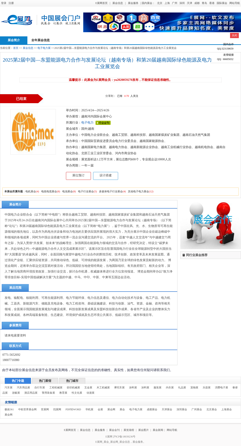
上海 (167, 3)
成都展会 (152, 409)
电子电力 (87, 122)
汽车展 (8, 387)
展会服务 (133, 3)
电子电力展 (44, 48)
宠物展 (194, 387)
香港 (211, 3)
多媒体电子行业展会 (111, 191)
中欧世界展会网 (27, 409)
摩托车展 (119, 387)
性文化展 (77, 392)
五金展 (88, 387)
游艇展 (16, 392)
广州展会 (196, 409)
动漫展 (90, 392)
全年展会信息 (40, 40)
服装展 (157, 387)
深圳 (182, 3)
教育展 (63, 392)
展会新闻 (158, 430)
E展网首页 (101, 3)
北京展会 (211, 409)
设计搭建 (105, 175)
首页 (15, 48)
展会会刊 (114, 430)
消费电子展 (221, 387)
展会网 (111, 409)
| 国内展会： (148, 3)
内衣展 (170, 387)
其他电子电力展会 (138, 191)
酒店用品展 (30, 392)
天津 (189, 3)
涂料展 (133, 387)
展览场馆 (129, 430)
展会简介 (14, 40)
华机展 (89, 409)
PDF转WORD (73, 409)
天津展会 (167, 409)
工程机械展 (55, 387)
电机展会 (30, 191)
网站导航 (234, 3)
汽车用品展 (23, 387)
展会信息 (117, 3)
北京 (159, 3)
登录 (3, 3)
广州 (174, 3)
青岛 (204, 3)
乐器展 (207, 387)
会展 (100, 409)
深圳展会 (182, 409)
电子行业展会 (86, 191)
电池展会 (67, 191)
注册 (11, 3)
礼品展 (182, 387)
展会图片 (143, 430)
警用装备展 (48, 392)
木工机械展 (103, 387)
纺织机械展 (73, 387)
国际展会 (222, 3)
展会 (122, 409)
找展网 (57, 409)
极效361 (9, 409)
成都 (197, 3)
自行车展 (39, 387)
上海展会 (226, 409)
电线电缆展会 (49, 191)
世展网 (45, 409)
